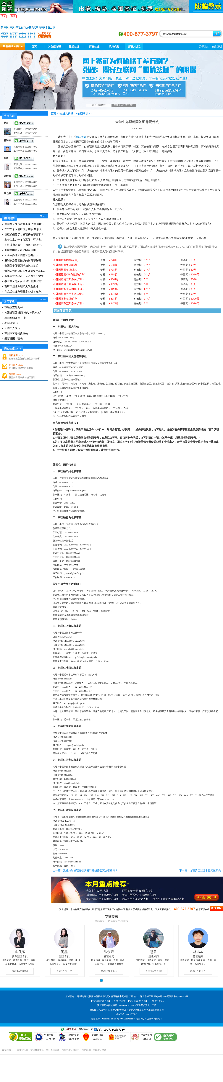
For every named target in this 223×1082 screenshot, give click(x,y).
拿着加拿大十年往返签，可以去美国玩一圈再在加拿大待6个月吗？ (24, 239)
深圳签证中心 (37, 1050)
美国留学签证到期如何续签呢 (21, 265)
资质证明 (216, 46)
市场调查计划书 (13, 307)
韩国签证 (81, 136)
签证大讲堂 (134, 46)
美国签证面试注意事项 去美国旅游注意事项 (24, 224)
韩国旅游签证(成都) (67, 265)
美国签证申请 (99, 1050)
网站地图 (86, 1050)
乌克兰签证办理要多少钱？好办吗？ (24, 291)
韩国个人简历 (12, 328)
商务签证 (94, 46)
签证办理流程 (52, 1050)
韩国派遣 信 (11, 323)
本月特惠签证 (99, 105)
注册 (13, 16)
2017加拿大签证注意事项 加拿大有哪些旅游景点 (24, 229)
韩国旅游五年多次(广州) (69, 279)
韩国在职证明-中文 (15, 317)
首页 (34, 46)
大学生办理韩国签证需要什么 (21, 255)
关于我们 (204, 46)
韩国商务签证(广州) (67, 298)
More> (43, 216)
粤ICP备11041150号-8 (126, 1014)
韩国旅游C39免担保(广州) (70, 274)
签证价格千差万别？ (124, 105)
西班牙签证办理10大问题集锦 (21, 286)
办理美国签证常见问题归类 (20, 250)
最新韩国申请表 (13, 338)
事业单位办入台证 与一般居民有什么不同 (24, 281)
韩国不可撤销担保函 (16, 333)
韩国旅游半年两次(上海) (69, 289)
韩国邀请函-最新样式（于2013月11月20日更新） (24, 312)
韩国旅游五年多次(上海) (69, 284)
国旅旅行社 (22, 1050)
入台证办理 (54, 46)
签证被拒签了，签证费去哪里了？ (23, 234)
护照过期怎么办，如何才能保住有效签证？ (24, 244)
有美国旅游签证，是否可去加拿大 (23, 276)
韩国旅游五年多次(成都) (69, 293)
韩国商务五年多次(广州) (69, 303)
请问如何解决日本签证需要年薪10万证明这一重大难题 (24, 270)
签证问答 (82, 113)
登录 (3, 16)
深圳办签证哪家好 (71, 1050)
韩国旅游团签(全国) (67, 260)
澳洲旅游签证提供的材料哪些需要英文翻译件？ (24, 260)
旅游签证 (74, 46)
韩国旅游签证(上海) (67, 269)
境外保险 (114, 46)
